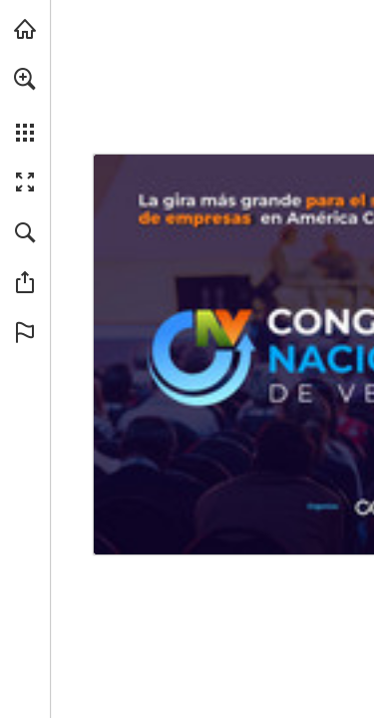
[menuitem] (25, 105)
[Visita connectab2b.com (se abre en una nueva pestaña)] (25, 29)
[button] (25, 79)
